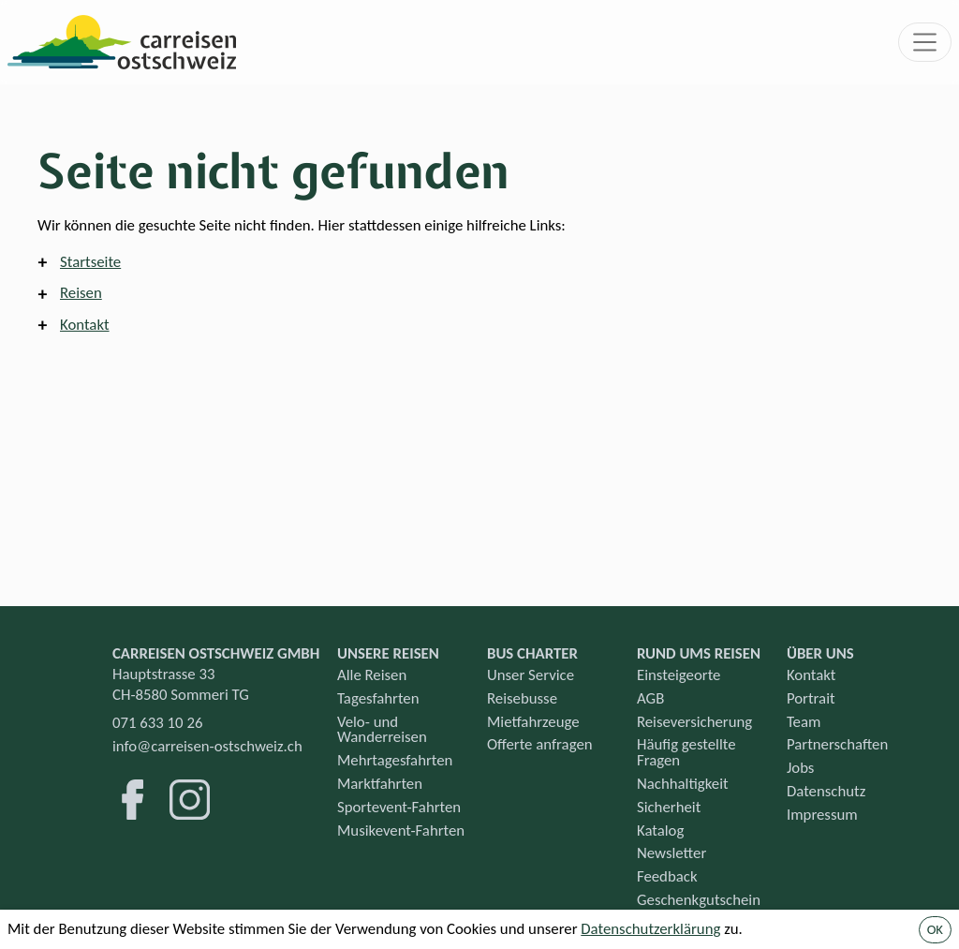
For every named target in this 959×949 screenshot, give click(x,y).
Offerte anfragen (540, 744)
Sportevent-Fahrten (399, 807)
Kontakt (85, 324)
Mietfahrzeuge (533, 722)
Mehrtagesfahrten (394, 760)
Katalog (660, 830)
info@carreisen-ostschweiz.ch (207, 746)
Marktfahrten (379, 783)
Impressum (822, 814)
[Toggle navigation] (925, 42)
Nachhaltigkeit (683, 783)
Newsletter (671, 853)
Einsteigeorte (678, 675)
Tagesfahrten (378, 698)
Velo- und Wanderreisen (382, 730)
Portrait (811, 698)
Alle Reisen (371, 675)
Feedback (667, 876)
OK (935, 929)
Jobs (801, 768)
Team (803, 722)
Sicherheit (669, 807)
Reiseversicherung (694, 722)
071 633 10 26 (157, 723)
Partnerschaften (837, 744)
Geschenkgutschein (698, 900)
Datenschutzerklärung (650, 929)
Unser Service (530, 675)
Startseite (90, 262)
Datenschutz (826, 791)
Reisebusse (522, 698)
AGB (650, 698)
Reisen (81, 293)
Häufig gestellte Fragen (686, 752)
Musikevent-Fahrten (401, 830)
